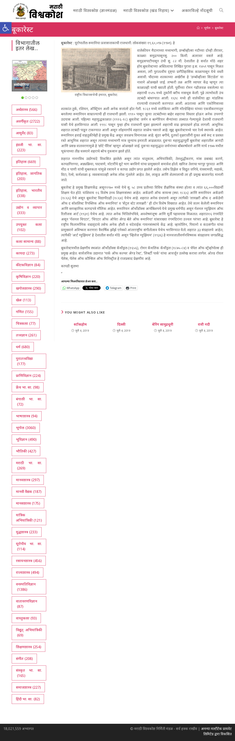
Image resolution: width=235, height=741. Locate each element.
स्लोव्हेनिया (21, 84)
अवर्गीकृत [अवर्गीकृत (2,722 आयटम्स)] (28, 121)
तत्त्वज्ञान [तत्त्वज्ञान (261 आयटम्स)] (26, 335)
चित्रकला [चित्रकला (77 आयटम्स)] (25, 323)
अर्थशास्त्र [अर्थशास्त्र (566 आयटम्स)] (26, 109)
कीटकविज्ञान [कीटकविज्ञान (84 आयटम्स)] (28, 265)
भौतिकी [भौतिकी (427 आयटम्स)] (26, 451)
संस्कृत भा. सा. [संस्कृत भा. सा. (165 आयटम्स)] (29, 673)
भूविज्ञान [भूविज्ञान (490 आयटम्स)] (26, 439)
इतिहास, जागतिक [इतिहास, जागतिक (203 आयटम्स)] (29, 176)
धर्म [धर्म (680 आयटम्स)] (23, 347)
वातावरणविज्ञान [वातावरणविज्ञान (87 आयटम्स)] (26, 604)
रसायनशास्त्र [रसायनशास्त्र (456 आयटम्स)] (29, 560)
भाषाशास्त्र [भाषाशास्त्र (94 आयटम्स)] (26, 416)
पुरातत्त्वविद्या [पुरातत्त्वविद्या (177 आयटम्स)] (24, 361)
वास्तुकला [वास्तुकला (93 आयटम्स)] (26, 618)
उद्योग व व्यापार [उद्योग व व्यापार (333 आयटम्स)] (29, 210)
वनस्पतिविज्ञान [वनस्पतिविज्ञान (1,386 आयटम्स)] (26, 587)
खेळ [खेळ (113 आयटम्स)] (23, 300)
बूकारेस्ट (219, 28)
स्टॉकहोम (80, 324)
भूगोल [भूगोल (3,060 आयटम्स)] (26, 427)
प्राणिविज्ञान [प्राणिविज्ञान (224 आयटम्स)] (28, 375)
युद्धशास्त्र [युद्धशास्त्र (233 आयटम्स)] (26, 532)
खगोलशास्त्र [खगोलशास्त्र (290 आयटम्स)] (28, 288)
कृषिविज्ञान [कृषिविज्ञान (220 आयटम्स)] (28, 276)
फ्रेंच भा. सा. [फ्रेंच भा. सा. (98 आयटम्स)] (27, 387)
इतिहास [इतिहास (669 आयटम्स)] (26, 161)
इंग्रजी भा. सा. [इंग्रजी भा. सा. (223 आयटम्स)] (29, 147)
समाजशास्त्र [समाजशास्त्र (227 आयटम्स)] (28, 687)
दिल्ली (121, 324)
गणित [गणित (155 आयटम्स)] (24, 311)
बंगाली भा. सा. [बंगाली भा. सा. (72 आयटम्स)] (29, 402)
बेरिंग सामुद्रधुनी (162, 324)
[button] (5, 28)
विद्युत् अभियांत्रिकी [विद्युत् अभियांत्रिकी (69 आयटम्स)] (29, 632)
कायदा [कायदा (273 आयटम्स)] (25, 253)
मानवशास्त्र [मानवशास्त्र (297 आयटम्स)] (28, 480)
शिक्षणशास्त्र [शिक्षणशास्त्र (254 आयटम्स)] (28, 647)
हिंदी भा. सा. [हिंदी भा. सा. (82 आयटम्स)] (28, 699)
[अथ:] (198, 28)
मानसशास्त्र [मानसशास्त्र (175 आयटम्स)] (28, 503)
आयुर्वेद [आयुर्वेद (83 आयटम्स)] (24, 133)
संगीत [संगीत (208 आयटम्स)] (24, 658)
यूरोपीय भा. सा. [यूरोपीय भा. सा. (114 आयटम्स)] (29, 546)
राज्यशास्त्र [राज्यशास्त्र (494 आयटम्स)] (27, 572)
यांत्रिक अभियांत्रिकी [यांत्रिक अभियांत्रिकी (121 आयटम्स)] (29, 518)
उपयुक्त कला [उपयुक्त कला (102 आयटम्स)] (29, 227)
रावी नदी (204, 324)
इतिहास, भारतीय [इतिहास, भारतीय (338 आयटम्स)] (29, 193)
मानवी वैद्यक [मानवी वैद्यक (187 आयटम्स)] (28, 491)
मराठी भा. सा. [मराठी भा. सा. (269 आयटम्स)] (29, 465)
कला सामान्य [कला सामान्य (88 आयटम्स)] (28, 241)
